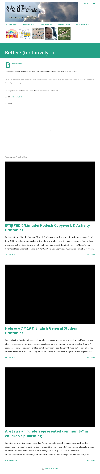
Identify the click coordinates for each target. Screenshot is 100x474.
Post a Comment (11, 460)
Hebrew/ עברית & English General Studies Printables (41, 330)
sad (17, 97)
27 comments (10, 254)
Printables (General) (81, 24)
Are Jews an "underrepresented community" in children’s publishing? (46, 433)
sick (20, 97)
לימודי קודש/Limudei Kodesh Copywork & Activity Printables (47, 227)
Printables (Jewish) (62, 24)
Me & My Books (10, 24)
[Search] (85, 3)
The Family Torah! (27, 24)
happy (13, 97)
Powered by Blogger (50, 468)
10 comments (10, 357)
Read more (91, 254)
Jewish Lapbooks (45, 24)
